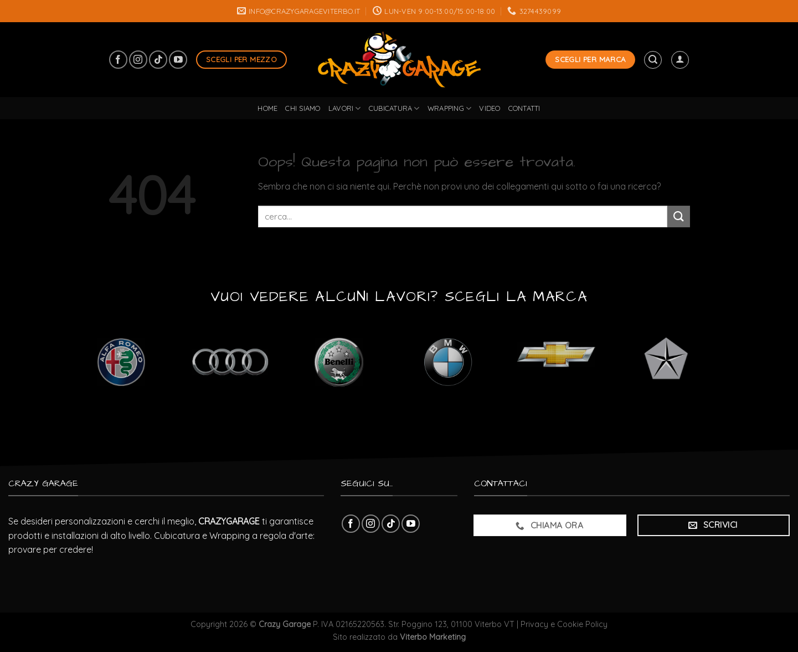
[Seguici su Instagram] (138, 59)
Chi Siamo (302, 108)
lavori (344, 108)
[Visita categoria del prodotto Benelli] (339, 362)
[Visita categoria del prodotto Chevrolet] (557, 362)
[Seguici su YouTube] (178, 59)
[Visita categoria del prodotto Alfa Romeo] (121, 362)
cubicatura (394, 108)
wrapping (450, 108)
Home (267, 108)
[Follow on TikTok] (158, 59)
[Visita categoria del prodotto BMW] (448, 362)
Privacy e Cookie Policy (564, 624)
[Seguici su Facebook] (118, 59)
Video (489, 108)
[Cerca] (653, 60)
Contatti (524, 108)
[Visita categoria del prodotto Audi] (230, 362)
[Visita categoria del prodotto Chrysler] (666, 362)
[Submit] (678, 216)
